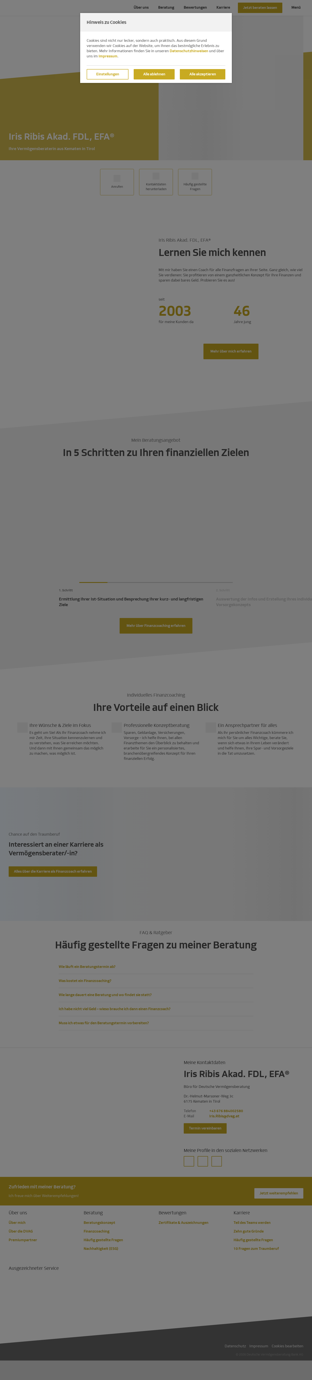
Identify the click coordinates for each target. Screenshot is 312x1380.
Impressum (108, 56)
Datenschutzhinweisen (189, 51)
